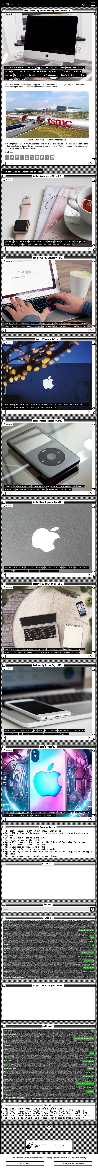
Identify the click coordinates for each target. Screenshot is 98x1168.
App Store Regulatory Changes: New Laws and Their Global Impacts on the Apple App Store (48, 852)
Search (93, 909)
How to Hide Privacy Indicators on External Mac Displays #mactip (41, 1115)
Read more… (9, 152)
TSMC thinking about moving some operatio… (47, 10)
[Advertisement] (49, 882)
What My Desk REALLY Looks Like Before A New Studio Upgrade (38, 1117)
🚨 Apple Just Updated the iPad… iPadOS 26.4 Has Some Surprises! (41, 1113)
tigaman (36, 1147)
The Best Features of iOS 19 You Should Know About (33, 830)
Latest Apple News (52, 1145)
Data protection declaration (73, 1163)
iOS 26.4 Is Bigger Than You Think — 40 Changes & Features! (38, 1111)
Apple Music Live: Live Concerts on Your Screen (31, 856)
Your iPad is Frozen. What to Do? (23, 840)
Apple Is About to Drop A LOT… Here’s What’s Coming (33, 1108)
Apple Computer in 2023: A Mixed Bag (25, 846)
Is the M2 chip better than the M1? (24, 837)
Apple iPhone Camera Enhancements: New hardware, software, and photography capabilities (46, 834)
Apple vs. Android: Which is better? (25, 844)
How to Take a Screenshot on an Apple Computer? (31, 849)
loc (49, 952)
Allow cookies (25, 1163)
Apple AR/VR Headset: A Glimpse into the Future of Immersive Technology (45, 842)
